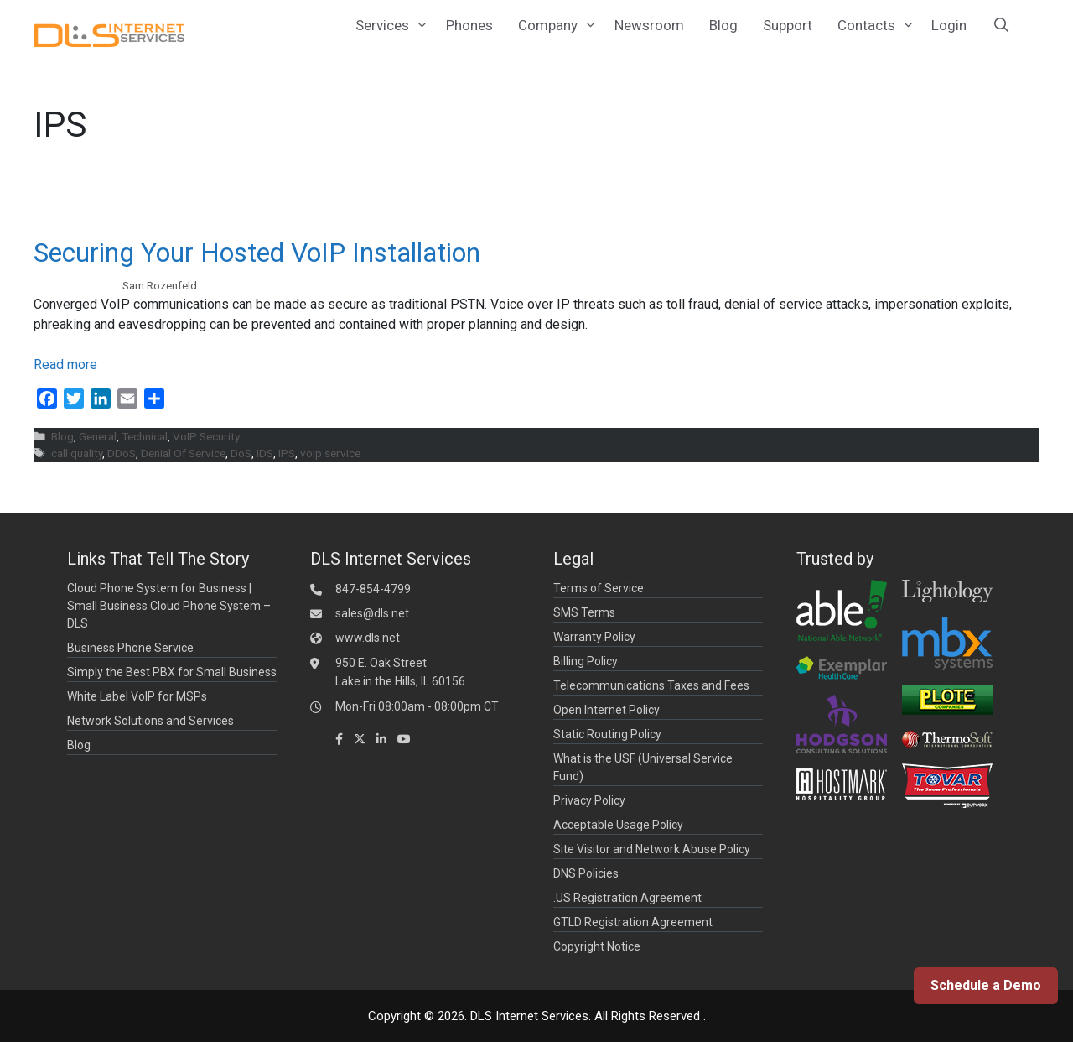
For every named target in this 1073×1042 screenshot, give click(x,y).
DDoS (121, 453)
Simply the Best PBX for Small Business (172, 672)
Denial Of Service (183, 453)
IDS (265, 453)
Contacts (878, 25)
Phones (469, 25)
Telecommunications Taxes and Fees (651, 685)
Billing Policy (585, 661)
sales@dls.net (372, 613)
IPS (286, 453)
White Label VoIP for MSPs (137, 696)
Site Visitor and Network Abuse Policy (651, 849)
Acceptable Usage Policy (618, 824)
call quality (76, 453)
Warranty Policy (594, 636)
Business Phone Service (130, 647)
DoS (241, 453)
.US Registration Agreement (627, 897)
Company (560, 25)
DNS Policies (586, 873)
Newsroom (649, 25)
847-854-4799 (373, 589)
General (98, 436)
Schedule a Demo (985, 985)
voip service (330, 453)
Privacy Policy (589, 800)
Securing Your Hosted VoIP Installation (257, 252)
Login (949, 25)
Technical (145, 436)
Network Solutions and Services (150, 720)
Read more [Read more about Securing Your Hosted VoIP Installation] (65, 365)
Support (787, 25)
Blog (723, 25)
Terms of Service (598, 588)
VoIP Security (206, 436)
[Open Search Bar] (1001, 25)
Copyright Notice (596, 946)
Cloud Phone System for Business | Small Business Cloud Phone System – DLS (169, 605)
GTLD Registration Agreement (633, 922)
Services (394, 25)
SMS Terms (584, 612)
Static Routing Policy (607, 734)
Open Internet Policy (606, 709)
